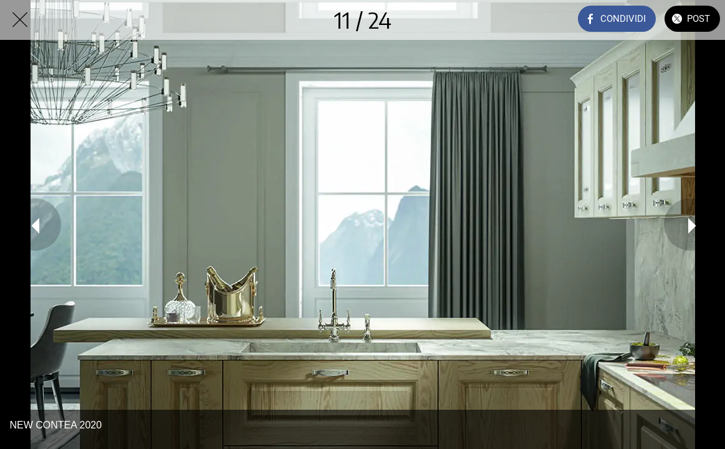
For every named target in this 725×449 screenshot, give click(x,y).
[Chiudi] (19, 19)
